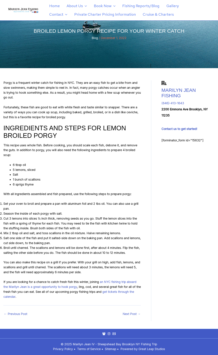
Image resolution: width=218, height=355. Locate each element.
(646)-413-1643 (172, 103)
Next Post (132, 313)
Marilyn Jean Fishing (178, 93)
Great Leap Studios (152, 349)
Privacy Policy (62, 349)
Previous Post (15, 313)
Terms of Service (89, 349)
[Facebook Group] (103, 333)
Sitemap (111, 349)
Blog (94, 38)
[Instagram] (109, 333)
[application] (86, 6)
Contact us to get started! (179, 129)
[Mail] (114, 333)
